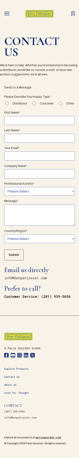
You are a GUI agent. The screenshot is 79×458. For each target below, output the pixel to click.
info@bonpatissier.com (25, 278)
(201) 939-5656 (14, 411)
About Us (10, 384)
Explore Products (16, 368)
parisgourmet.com (48, 437)
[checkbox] (39, 103)
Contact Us (12, 376)
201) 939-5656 (57, 296)
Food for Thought (16, 392)
